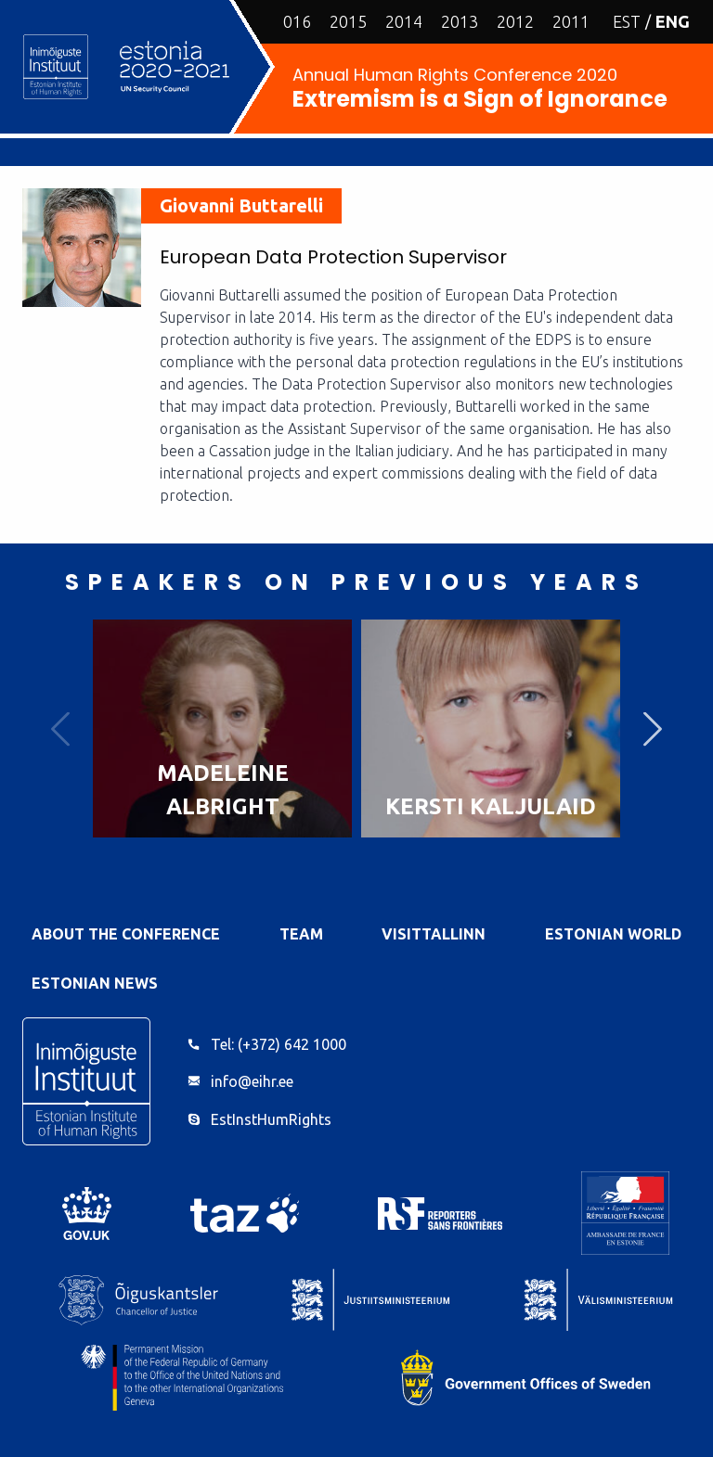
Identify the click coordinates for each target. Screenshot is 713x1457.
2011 (571, 21)
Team (301, 934)
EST (627, 21)
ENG (672, 21)
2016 (292, 21)
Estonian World (613, 934)
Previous (60, 728)
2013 (459, 21)
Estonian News (95, 983)
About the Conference (126, 934)
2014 (403, 21)
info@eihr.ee (252, 1081)
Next (652, 728)
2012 (515, 21)
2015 (348, 21)
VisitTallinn (434, 934)
